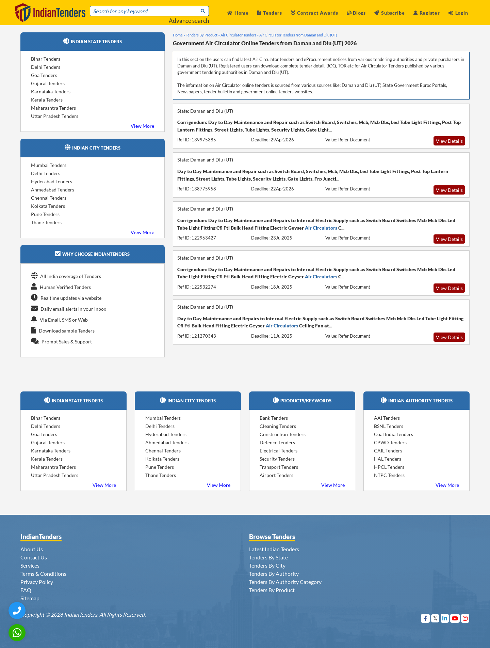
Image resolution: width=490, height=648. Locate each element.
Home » (179, 35)
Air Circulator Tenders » (239, 35)
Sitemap (29, 598)
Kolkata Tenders (48, 206)
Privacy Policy (36, 581)
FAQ (25, 590)
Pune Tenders (45, 214)
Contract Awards (314, 13)
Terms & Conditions (43, 573)
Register (426, 13)
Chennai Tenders (48, 198)
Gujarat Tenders (48, 83)
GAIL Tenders (388, 450)
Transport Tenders (279, 467)
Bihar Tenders (45, 59)
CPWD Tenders (390, 442)
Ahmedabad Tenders (52, 189)
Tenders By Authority (274, 573)
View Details (449, 141)
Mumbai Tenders (48, 165)
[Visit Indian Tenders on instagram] (465, 618)
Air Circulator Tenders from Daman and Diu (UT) (298, 35)
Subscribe (389, 13)
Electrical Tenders (278, 450)
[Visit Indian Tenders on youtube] (455, 618)
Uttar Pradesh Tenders (54, 116)
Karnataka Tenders (50, 91)
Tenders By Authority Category (285, 581)
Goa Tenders (44, 75)
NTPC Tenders (389, 475)
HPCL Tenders (389, 467)
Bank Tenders (274, 418)
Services (29, 565)
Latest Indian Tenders (274, 549)
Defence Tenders (277, 442)
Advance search (189, 20)
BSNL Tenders (388, 426)
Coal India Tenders (393, 434)
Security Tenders (277, 459)
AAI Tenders (387, 418)
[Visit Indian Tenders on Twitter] (435, 618)
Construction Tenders (283, 434)
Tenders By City (267, 565)
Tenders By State (268, 557)
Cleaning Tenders (278, 426)
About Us (31, 549)
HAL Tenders (387, 459)
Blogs (356, 13)
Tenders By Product (272, 590)
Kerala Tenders (47, 100)
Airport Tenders (276, 475)
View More (142, 126)
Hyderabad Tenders (51, 181)
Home (238, 13)
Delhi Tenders (45, 67)
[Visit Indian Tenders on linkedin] (445, 618)
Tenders (269, 13)
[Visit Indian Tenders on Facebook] (425, 618)
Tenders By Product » (203, 35)
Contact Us (33, 557)
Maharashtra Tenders (53, 108)
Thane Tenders (46, 222)
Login (458, 13)
